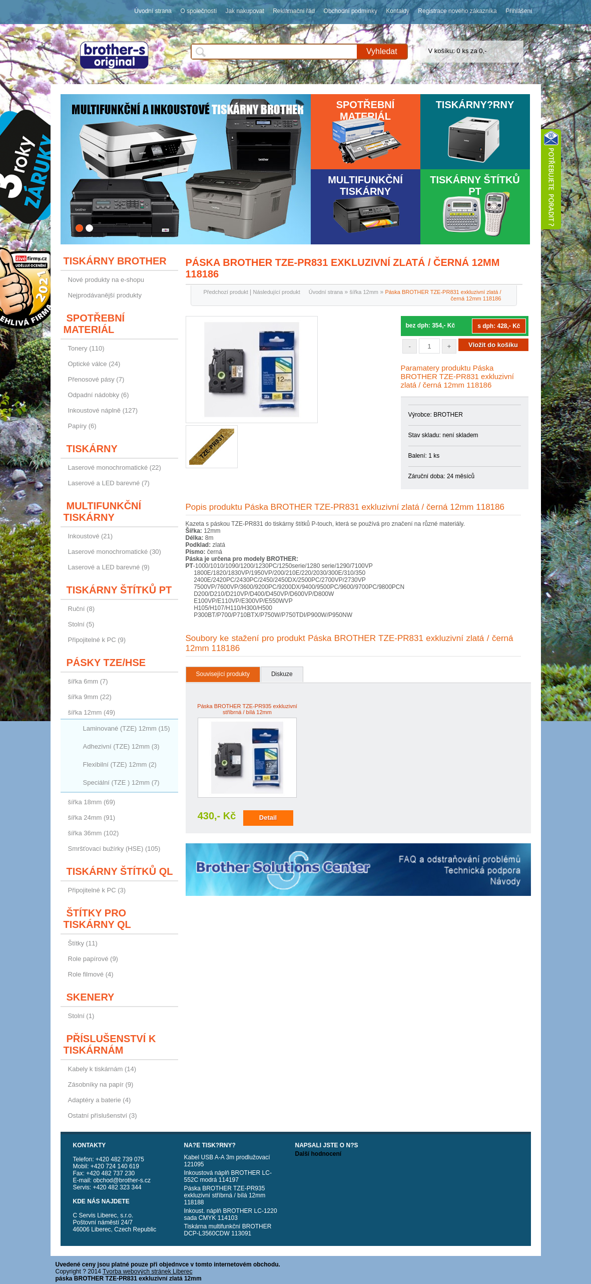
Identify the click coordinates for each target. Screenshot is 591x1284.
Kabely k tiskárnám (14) (102, 1069)
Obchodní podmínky (350, 11)
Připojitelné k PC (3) (97, 890)
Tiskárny (92, 448)
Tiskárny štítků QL (120, 871)
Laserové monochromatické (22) (114, 467)
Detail (268, 817)
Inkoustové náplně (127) (103, 410)
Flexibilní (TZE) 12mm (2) (120, 764)
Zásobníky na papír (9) (101, 1084)
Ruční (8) (81, 608)
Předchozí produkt (226, 292)
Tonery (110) (86, 348)
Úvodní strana (153, 11)
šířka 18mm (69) (92, 802)
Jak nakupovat (244, 11)
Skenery (91, 997)
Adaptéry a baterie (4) (99, 1100)
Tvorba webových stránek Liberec (147, 1271)
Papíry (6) (82, 426)
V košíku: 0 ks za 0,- (457, 51)
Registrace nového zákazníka (457, 11)
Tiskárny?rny (475, 104)
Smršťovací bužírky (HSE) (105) (114, 848)
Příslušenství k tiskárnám (110, 1044)
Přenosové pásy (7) (96, 379)
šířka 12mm (364, 292)
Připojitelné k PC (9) (97, 640)
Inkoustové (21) (90, 536)
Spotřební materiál (365, 110)
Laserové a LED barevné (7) (109, 483)
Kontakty (397, 11)
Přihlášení (518, 11)
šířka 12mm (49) (92, 712)
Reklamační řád (294, 11)
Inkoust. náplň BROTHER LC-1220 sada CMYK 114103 (230, 1214)
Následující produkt (276, 292)
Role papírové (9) (93, 958)
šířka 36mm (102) (93, 833)
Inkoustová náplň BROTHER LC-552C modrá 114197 (228, 1176)
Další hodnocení (318, 1153)
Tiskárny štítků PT (475, 185)
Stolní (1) (81, 1016)
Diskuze (282, 674)
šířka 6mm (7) (88, 681)
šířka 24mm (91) (92, 817)
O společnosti (198, 11)
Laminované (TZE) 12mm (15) (126, 728)
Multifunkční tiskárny (365, 185)
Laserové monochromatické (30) (114, 551)
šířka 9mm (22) (90, 697)
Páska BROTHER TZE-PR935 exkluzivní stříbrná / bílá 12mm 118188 (225, 1195)
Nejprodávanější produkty (105, 295)
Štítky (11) (83, 943)
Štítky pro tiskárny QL (97, 918)
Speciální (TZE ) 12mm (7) (121, 782)
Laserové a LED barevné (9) (109, 567)
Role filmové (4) (91, 974)
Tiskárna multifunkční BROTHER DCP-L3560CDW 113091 (228, 1230)
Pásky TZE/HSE (106, 662)
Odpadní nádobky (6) (98, 395)
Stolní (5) (81, 624)
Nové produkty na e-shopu (106, 279)
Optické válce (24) (94, 364)
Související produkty (223, 674)
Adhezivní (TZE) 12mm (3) (121, 746)
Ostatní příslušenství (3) (102, 1115)
